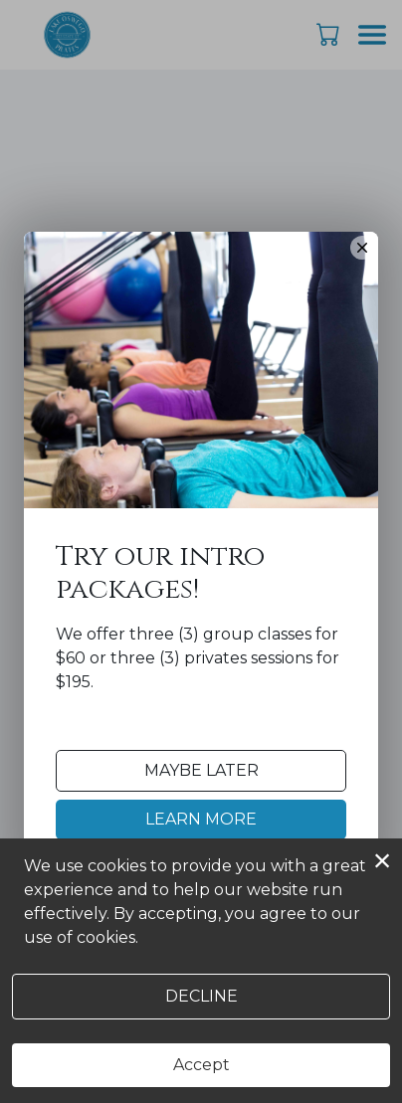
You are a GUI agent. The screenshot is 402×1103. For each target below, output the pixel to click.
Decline (201, 996)
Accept (201, 1064)
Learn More (201, 819)
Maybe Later (201, 770)
